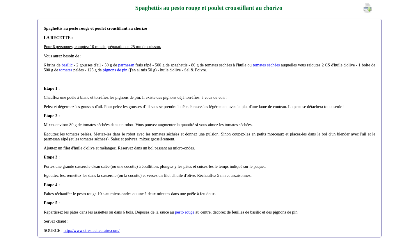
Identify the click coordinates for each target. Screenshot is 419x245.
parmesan (126, 65)
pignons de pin (115, 70)
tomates (65, 70)
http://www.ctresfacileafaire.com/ (91, 230)
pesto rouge (184, 212)
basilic (67, 65)
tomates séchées (266, 65)
